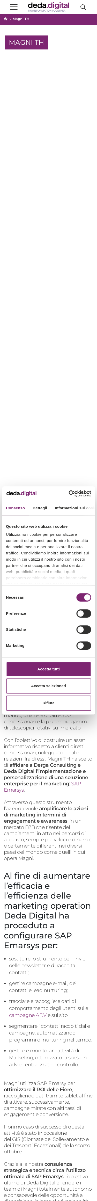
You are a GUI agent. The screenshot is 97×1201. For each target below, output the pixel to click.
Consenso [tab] (15, 508)
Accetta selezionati (48, 686)
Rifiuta (48, 703)
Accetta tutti (48, 669)
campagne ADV (28, 1015)
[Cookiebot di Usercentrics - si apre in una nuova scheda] (69, 493)
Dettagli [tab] (40, 508)
